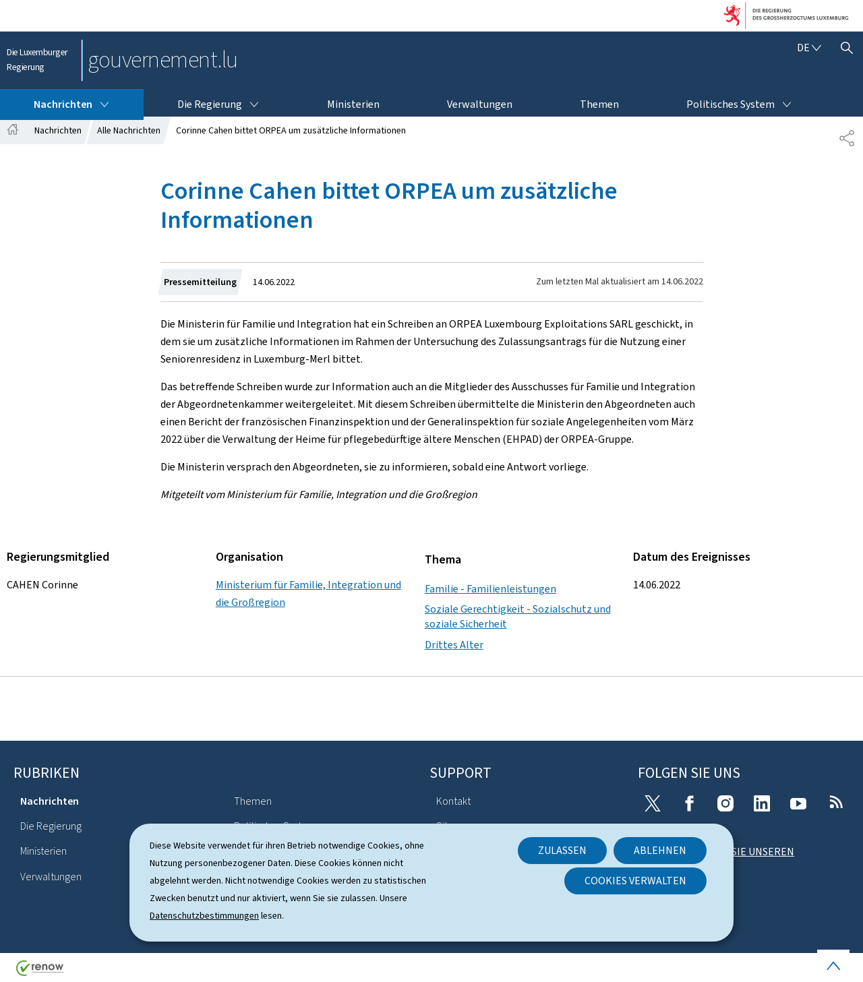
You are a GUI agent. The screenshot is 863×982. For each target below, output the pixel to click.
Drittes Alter (454, 645)
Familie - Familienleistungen (490, 589)
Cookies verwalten (635, 880)
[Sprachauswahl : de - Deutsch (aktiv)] (809, 47)
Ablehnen (660, 850)
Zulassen (562, 850)
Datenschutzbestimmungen (204, 915)
